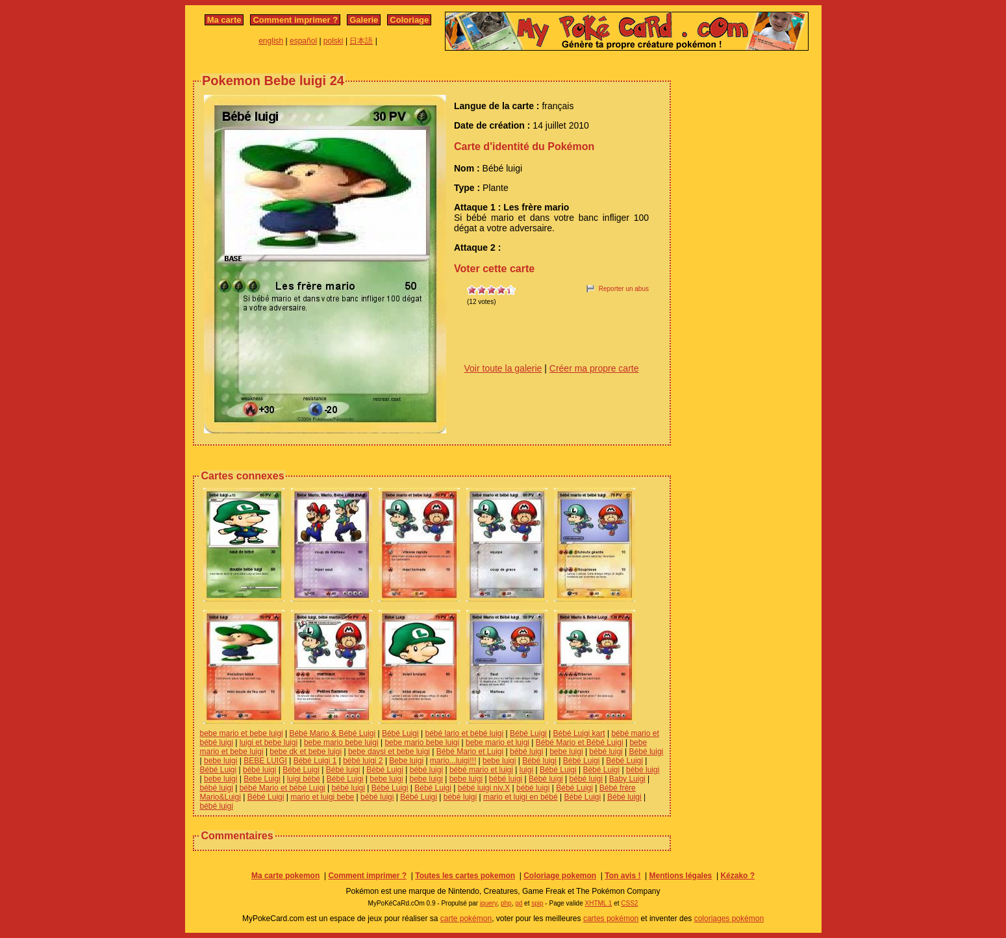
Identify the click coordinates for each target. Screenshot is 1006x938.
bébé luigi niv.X (484, 787)
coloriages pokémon (729, 918)
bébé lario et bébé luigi (464, 733)
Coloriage (409, 20)
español (303, 40)
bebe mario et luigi (497, 742)
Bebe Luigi (262, 778)
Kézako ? (737, 875)
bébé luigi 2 (363, 760)
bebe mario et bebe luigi (241, 733)
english (270, 40)
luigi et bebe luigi (268, 742)
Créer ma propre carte (594, 368)
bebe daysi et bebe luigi (389, 751)
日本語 (361, 40)
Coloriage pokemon (559, 875)
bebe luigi (566, 751)
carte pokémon (466, 918)
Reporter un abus (624, 288)
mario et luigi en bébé (520, 797)
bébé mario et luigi (481, 769)
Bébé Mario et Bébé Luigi (579, 742)
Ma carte (224, 20)
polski (333, 40)
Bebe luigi (406, 760)
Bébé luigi (646, 751)
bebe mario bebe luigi (341, 742)
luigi (526, 769)
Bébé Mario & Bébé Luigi (332, 733)
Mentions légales (680, 875)
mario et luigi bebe (322, 797)
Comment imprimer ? (295, 20)
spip (537, 903)
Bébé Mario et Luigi (469, 751)
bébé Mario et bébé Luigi (282, 787)
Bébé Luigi (400, 733)
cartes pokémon (610, 918)
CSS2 (629, 903)
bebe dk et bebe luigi (306, 751)
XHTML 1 (598, 903)
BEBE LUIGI (265, 760)
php (506, 903)
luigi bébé (303, 778)
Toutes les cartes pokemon (465, 875)
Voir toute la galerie (503, 368)
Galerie (363, 20)
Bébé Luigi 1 (315, 760)
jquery (488, 903)
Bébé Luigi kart (579, 733)
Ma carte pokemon (285, 875)
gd (518, 903)
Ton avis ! (622, 875)
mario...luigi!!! (453, 760)
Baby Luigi (627, 778)
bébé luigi (526, 751)
